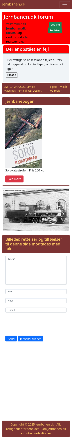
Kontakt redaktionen (37, 433)
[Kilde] (36, 291)
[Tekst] (36, 270)
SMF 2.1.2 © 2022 (14, 86)
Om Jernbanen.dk (54, 429)
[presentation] (33, 324)
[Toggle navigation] (65, 4)
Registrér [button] (55, 30)
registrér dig (14, 42)
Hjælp (53, 86)
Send (11, 339)
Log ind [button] (55, 24)
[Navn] (36, 300)
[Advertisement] (36, 382)
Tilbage (11, 75)
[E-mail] (36, 310)
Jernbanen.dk (13, 4)
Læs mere (14, 179)
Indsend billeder (30, 339)
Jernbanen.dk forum (28, 16)
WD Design (34, 90)
